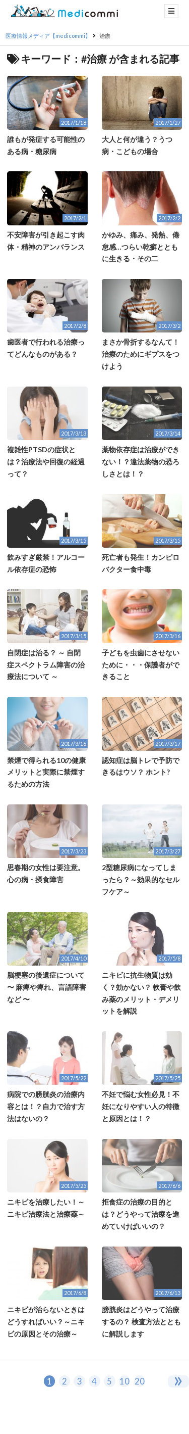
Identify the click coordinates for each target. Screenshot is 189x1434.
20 (140, 1381)
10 (124, 1381)
